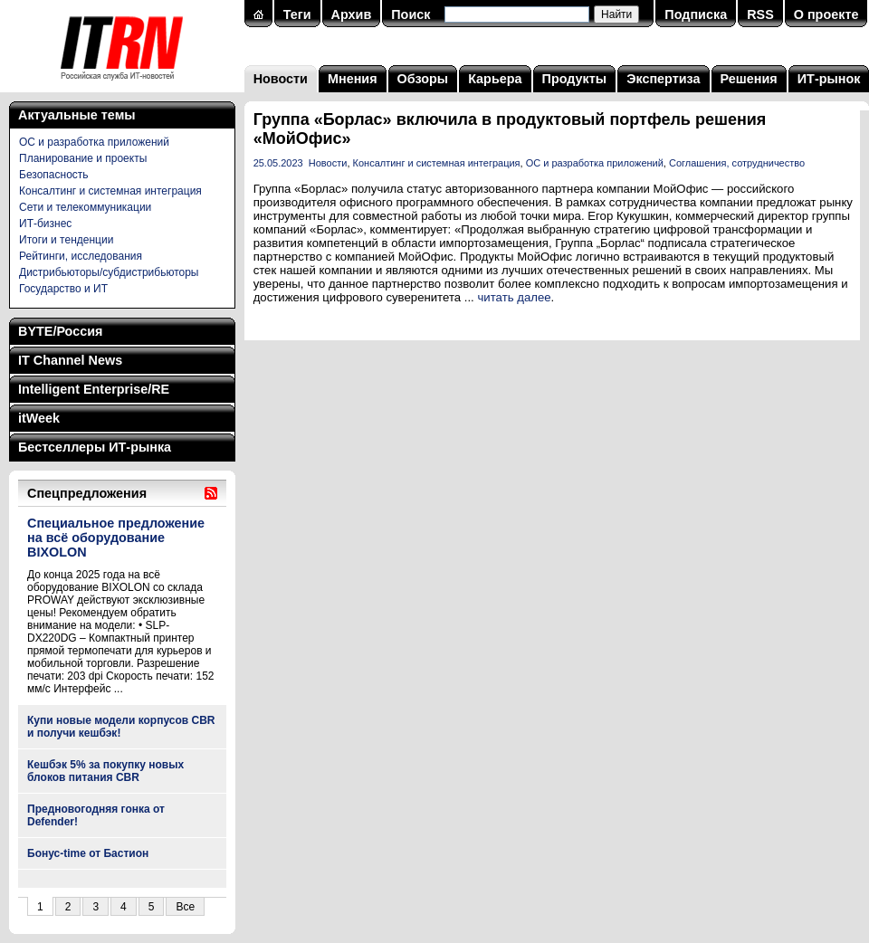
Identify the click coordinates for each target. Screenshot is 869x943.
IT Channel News (70, 360)
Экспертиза (663, 78)
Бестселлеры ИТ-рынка (94, 447)
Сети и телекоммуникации (85, 207)
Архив (351, 14)
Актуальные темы (77, 115)
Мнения (352, 78)
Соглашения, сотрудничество (737, 162)
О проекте (826, 14)
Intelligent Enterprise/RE (93, 389)
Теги (297, 14)
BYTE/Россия (60, 331)
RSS (760, 14)
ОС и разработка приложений (94, 142)
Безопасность (54, 174)
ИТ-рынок (829, 78)
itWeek (39, 418)
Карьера (494, 78)
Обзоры (423, 78)
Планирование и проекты (83, 158)
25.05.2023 (278, 162)
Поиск (410, 14)
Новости (280, 78)
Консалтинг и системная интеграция (110, 191)
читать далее (513, 297)
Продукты (574, 78)
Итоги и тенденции (66, 239)
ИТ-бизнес (45, 223)
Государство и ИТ (63, 288)
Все (185, 906)
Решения (749, 78)
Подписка (695, 14)
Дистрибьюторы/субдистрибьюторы (108, 272)
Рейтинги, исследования (80, 256)
